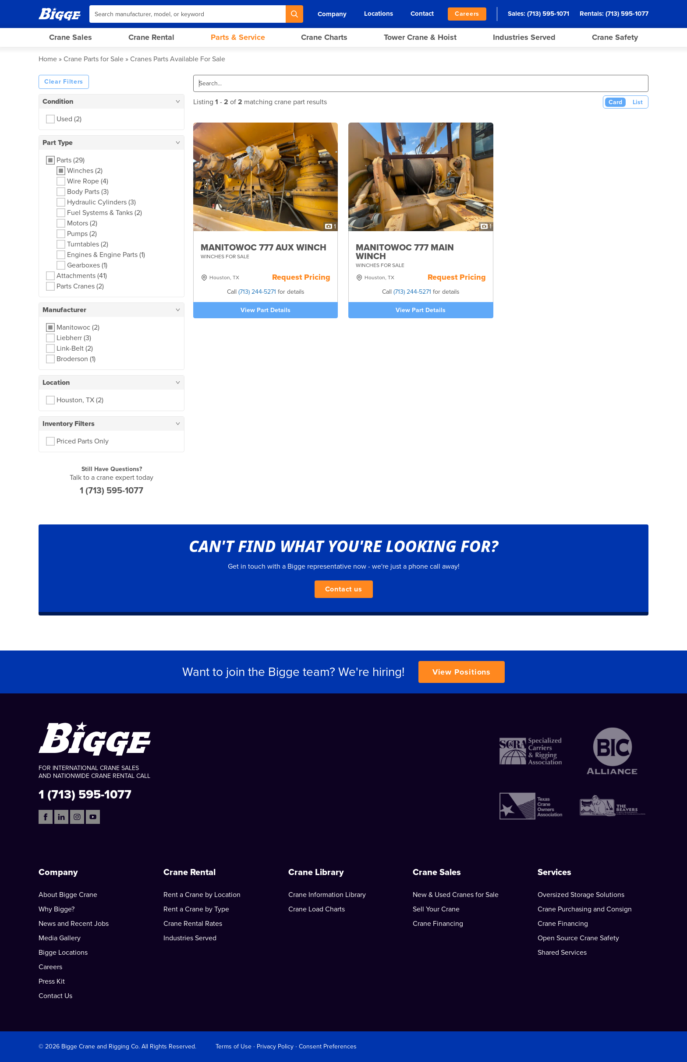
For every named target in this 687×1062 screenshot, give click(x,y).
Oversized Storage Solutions (581, 894)
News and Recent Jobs (74, 923)
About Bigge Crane (68, 894)
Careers (467, 14)
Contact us (343, 589)
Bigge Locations (63, 952)
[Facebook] (46, 817)
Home (48, 59)
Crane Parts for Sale (94, 59)
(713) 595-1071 (548, 14)
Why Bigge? (56, 909)
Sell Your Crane (436, 909)
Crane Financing (438, 923)
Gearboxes (87, 265)
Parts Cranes (80, 286)
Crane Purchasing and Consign (585, 909)
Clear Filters (63, 81)
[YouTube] (93, 817)
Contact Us (55, 996)
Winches (85, 170)
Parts (71, 160)
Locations (378, 14)
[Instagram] (77, 817)
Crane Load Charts (316, 909)
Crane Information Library (327, 894)
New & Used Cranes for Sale (456, 894)
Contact (422, 14)
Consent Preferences (328, 1046)
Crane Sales (70, 37)
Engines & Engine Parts (106, 254)
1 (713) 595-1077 (111, 490)
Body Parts (88, 191)
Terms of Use (233, 1046)
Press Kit (52, 981)
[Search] (294, 14)
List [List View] (638, 102)
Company (332, 14)
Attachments (82, 275)
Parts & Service (238, 37)
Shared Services (562, 952)
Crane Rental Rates (192, 923)
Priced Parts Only (83, 441)
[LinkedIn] (61, 817)
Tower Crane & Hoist (420, 37)
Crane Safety (615, 37)
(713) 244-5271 (257, 291)
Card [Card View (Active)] (615, 102)
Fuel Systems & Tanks (104, 212)
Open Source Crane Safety (578, 938)
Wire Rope (87, 181)
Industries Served (524, 37)
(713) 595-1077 (627, 14)
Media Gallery (60, 938)
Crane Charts (324, 37)
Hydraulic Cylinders (101, 202)
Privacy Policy (275, 1046)
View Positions (461, 672)
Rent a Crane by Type (196, 909)
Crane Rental (151, 37)
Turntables (87, 244)
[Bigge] (60, 13)
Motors (82, 223)
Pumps (82, 233)
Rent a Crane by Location (202, 894)
